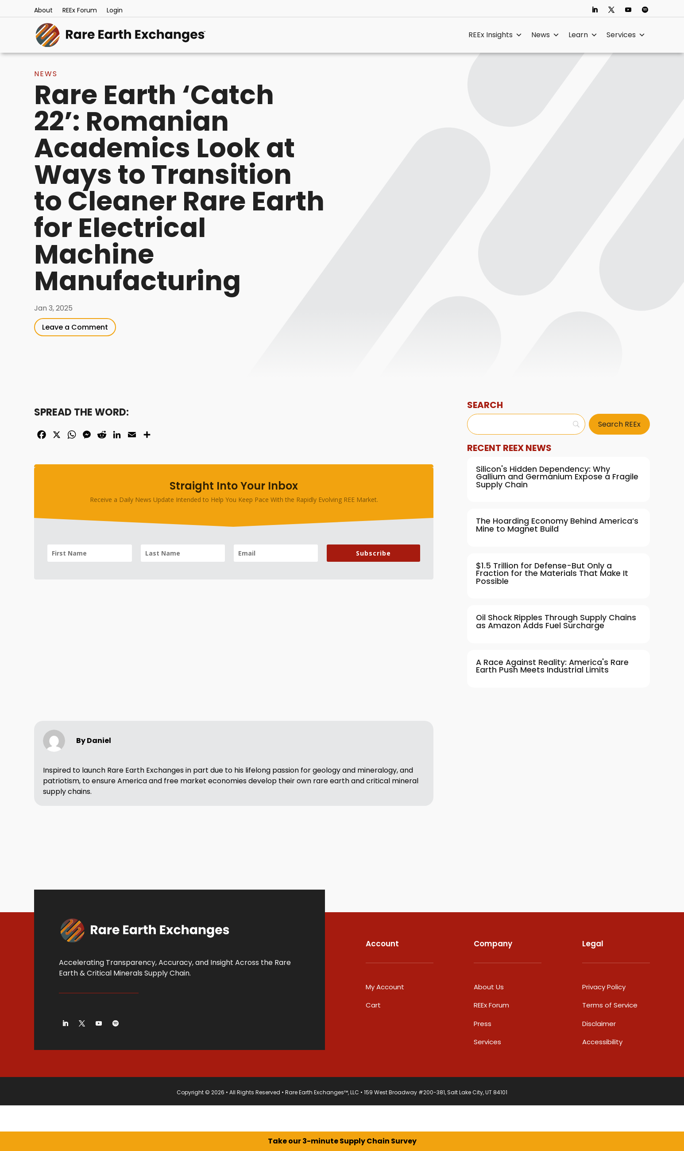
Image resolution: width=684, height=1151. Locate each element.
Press (482, 1049)
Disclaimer (599, 1049)
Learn (583, 35)
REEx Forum (79, 11)
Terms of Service (610, 1031)
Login (115, 11)
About (43, 11)
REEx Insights (495, 35)
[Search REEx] (619, 450)
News (545, 35)
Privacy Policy (604, 1013)
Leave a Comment (75, 353)
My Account (385, 1013)
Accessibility (602, 1068)
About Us (489, 1013)
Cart (373, 1031)
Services (626, 35)
